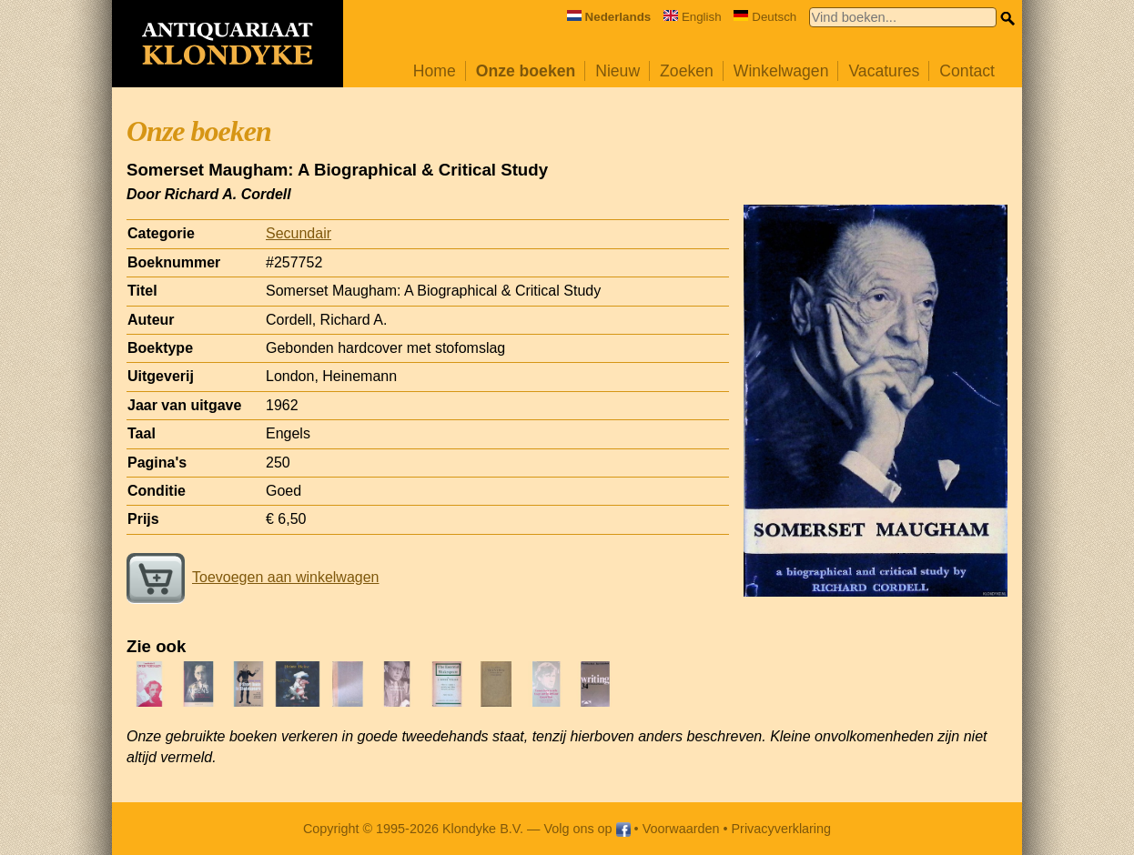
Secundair (298, 233)
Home (434, 71)
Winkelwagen (781, 71)
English (692, 17)
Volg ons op (586, 828)
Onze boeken (526, 71)
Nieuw (617, 71)
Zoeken (687, 71)
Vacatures (883, 71)
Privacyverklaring (782, 828)
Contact (967, 71)
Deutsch (765, 17)
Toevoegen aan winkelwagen (253, 577)
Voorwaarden (681, 828)
